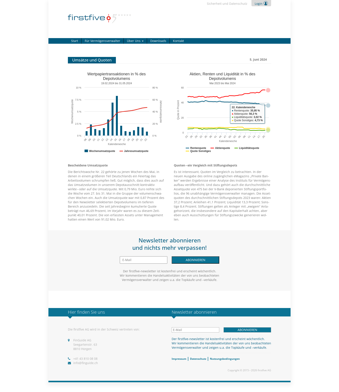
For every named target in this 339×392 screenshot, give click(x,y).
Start (74, 41)
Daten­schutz (198, 359)
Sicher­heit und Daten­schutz (227, 4)
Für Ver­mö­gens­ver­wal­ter (102, 41)
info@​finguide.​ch (85, 363)
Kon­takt (178, 41)
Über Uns (135, 41)
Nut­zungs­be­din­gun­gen (225, 359)
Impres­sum (179, 359)
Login (258, 4)
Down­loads (158, 41)
